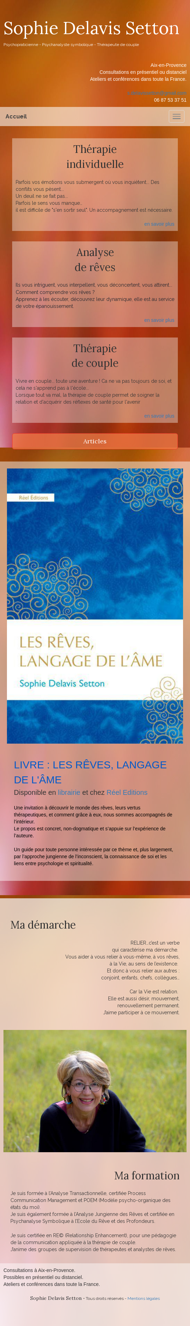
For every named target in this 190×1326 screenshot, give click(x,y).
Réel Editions (127, 792)
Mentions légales (143, 1298)
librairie (69, 792)
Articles (95, 441)
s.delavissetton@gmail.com (157, 93)
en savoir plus (159, 224)
